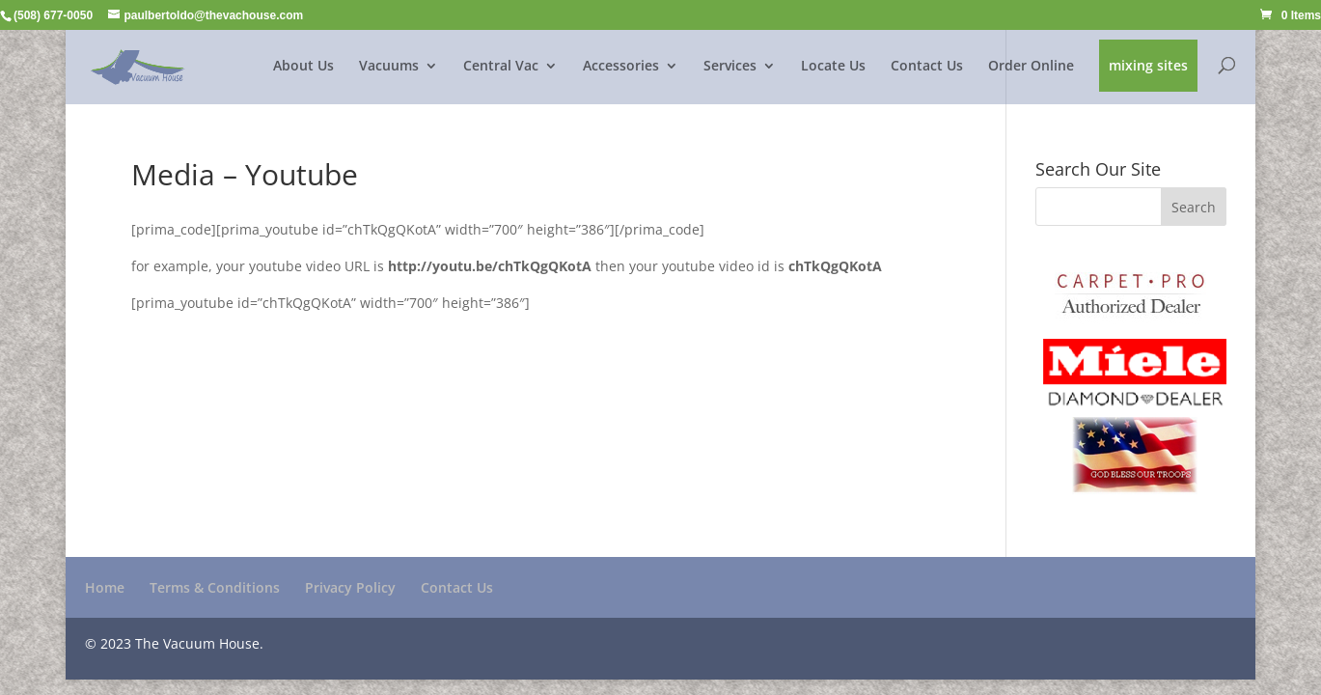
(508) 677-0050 (53, 15)
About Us (303, 66)
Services (730, 66)
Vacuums (389, 66)
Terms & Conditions (215, 587)
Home (104, 587)
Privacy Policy (350, 587)
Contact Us (927, 66)
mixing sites (1148, 66)
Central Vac (500, 66)
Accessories (621, 66)
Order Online (1031, 66)
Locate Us (833, 66)
